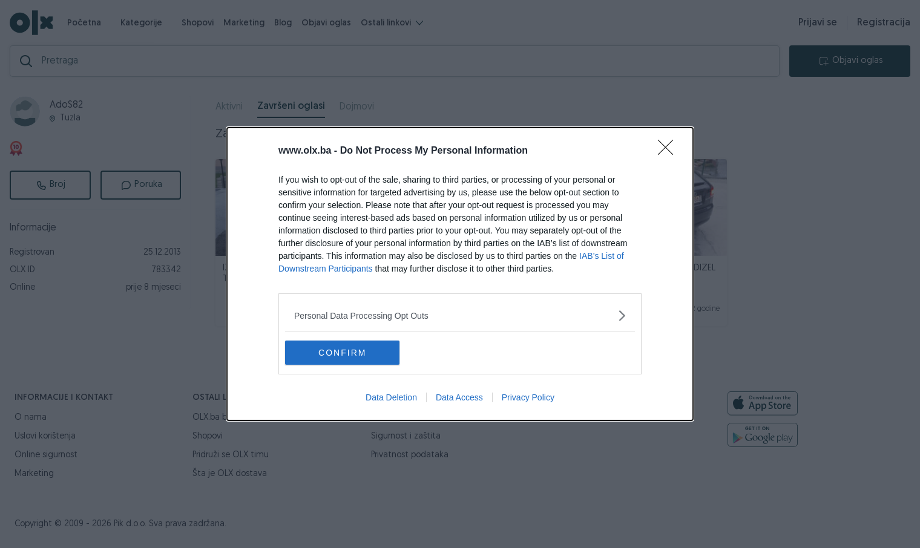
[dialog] (460, 274)
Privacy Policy (528, 397)
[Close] (669, 151)
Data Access (459, 397)
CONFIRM (342, 352)
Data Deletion (391, 397)
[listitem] (460, 315)
